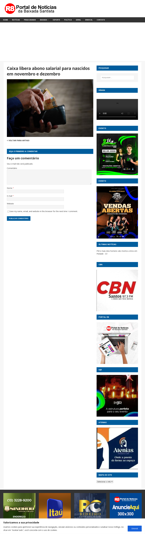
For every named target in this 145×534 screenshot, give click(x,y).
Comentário (12, 168)
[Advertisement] (72, 42)
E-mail (10, 196)
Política (68, 20)
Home (5, 20)
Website (10, 203)
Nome (10, 188)
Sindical (89, 20)
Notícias (16, 20)
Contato (101, 20)
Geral (78, 20)
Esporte (56, 20)
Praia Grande (30, 20)
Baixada (43, 20)
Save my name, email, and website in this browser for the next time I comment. (44, 211)
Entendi (135, 528)
